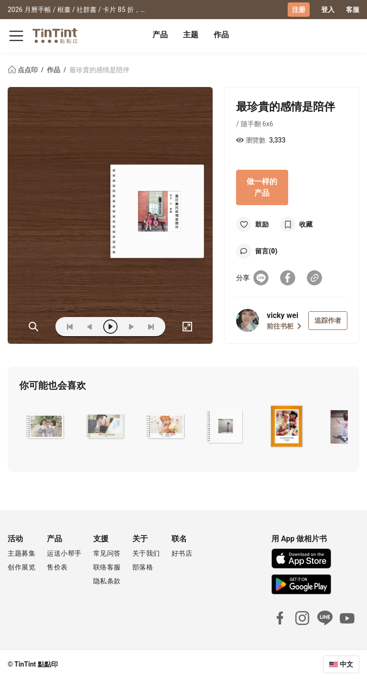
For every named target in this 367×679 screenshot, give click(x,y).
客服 (352, 9)
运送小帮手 (64, 553)
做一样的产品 (262, 187)
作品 (221, 34)
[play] (110, 326)
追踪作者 (327, 320)
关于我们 (146, 553)
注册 (298, 9)
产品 (160, 34)
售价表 (57, 567)
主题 (190, 34)
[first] (70, 326)
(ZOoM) (33, 326)
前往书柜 (284, 326)
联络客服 (107, 567)
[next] (131, 326)
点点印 (23, 70)
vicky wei (282, 315)
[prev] (90, 326)
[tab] (160, 35)
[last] (151, 326)
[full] (187, 326)
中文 (346, 664)
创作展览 (21, 567)
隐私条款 (107, 581)
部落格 (142, 567)
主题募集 (21, 553)
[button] (45, 427)
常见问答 (107, 553)
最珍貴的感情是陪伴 (99, 70)
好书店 (182, 553)
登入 (328, 9)
